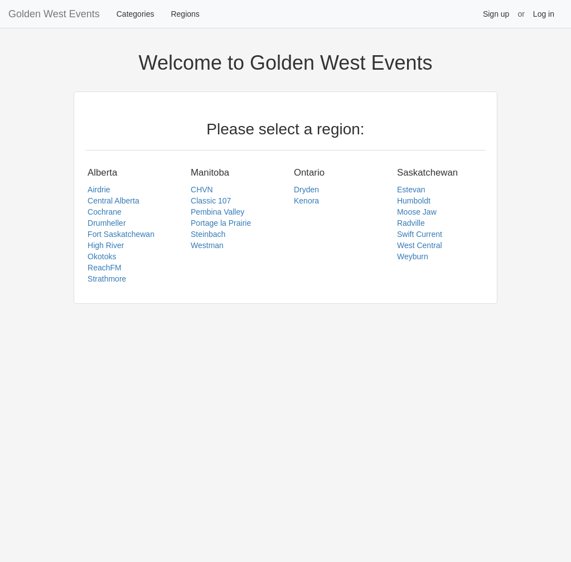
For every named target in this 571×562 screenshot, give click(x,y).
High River (106, 245)
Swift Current (419, 234)
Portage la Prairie (221, 223)
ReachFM (105, 267)
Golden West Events (54, 14)
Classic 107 (211, 200)
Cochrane (105, 211)
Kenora (306, 200)
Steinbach (208, 234)
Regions (185, 13)
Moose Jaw (417, 211)
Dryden (306, 189)
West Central (419, 245)
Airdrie (99, 189)
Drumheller (106, 223)
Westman (207, 245)
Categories (135, 13)
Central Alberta (113, 200)
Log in (543, 13)
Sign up (496, 13)
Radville (411, 223)
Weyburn (412, 256)
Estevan (411, 189)
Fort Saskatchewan (121, 234)
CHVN (202, 189)
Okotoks (102, 256)
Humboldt (413, 200)
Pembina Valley (217, 211)
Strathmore (107, 278)
